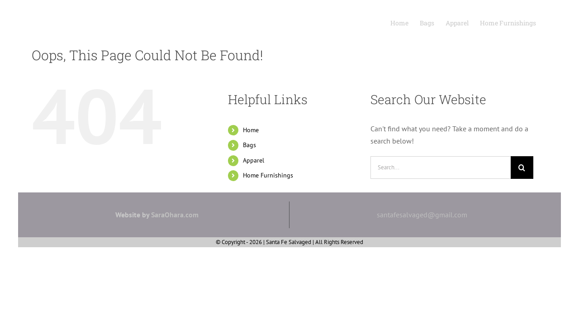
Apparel (253, 160)
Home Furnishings (268, 175)
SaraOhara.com (175, 214)
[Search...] (440, 167)
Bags (249, 145)
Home (251, 130)
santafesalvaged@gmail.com (422, 214)
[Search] (522, 167)
